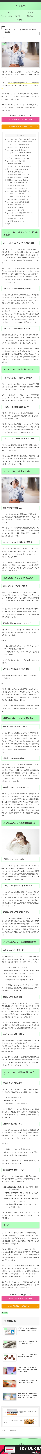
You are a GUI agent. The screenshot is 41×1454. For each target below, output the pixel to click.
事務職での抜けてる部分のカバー (18, 188)
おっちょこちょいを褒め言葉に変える (18, 191)
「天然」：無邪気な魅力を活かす (18, 155)
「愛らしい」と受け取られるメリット (19, 196)
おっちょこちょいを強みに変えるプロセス (19, 213)
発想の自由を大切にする (15, 218)
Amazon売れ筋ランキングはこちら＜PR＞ (20, 127)
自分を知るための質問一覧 (16, 204)
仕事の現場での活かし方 (15, 163)
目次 (18, 135)
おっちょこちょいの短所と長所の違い (19, 147)
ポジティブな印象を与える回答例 (18, 177)
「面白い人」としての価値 (16, 193)
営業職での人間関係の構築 (16, 185)
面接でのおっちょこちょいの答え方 (17, 169)
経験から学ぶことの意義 (15, 207)
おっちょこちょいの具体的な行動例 (18, 144)
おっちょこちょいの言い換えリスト (17, 150)
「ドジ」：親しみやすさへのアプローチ (20, 158)
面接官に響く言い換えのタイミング (18, 174)
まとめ (9, 224)
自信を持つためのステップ (16, 221)
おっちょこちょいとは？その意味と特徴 (20, 141)
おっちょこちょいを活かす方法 (16, 161)
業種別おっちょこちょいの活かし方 (17, 180)
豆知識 (4, 1312)
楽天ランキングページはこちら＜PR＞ (20, 119)
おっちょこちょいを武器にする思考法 (19, 166)
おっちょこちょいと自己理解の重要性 (18, 202)
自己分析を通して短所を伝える (17, 172)
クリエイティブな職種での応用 (17, 183)
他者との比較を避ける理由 (16, 210)
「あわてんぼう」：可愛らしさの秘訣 (19, 152)
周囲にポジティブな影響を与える (18, 199)
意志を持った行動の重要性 (16, 215)
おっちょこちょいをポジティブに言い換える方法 (21, 139)
